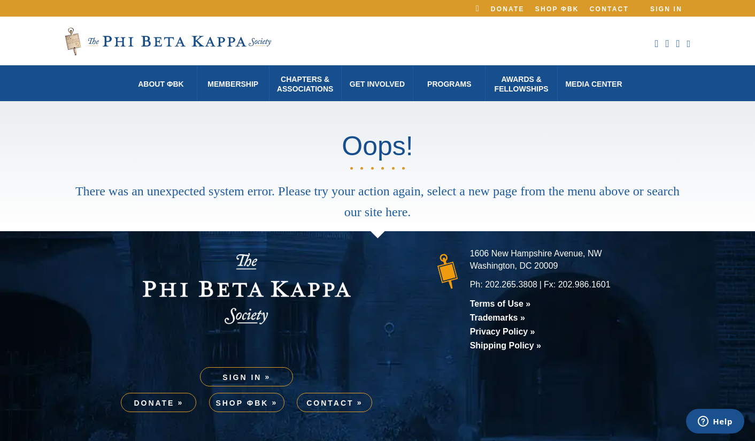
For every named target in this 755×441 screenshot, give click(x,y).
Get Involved (377, 84)
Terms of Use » (500, 303)
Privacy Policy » (502, 331)
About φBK (160, 84)
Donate (508, 9)
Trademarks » (497, 317)
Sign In (666, 9)
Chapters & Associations (305, 84)
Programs (449, 84)
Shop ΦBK (557, 9)
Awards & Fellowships (522, 84)
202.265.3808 (511, 284)
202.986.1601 (584, 284)
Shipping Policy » (505, 345)
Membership (232, 84)
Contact (609, 9)
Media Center (593, 84)
